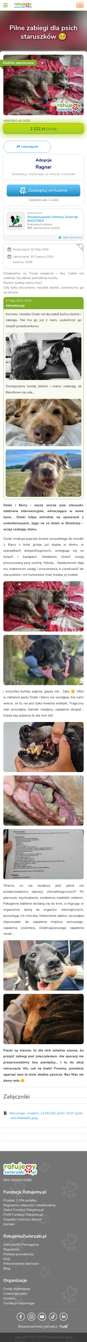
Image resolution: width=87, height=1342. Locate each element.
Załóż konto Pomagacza (21, 1244)
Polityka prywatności (18, 1254)
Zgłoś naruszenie (70, 237)
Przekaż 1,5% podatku (20, 1200)
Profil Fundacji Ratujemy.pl (23, 1214)
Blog (6, 1268)
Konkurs (9, 1298)
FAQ (6, 1259)
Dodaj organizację (16, 1288)
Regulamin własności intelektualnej (29, 1205)
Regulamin (11, 1249)
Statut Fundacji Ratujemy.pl (23, 1210)
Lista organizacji (15, 1293)
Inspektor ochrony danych (22, 1219)
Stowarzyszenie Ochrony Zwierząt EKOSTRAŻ (52, 219)
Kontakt (9, 1224)
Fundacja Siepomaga (18, 1303)
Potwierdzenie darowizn (21, 1263)
